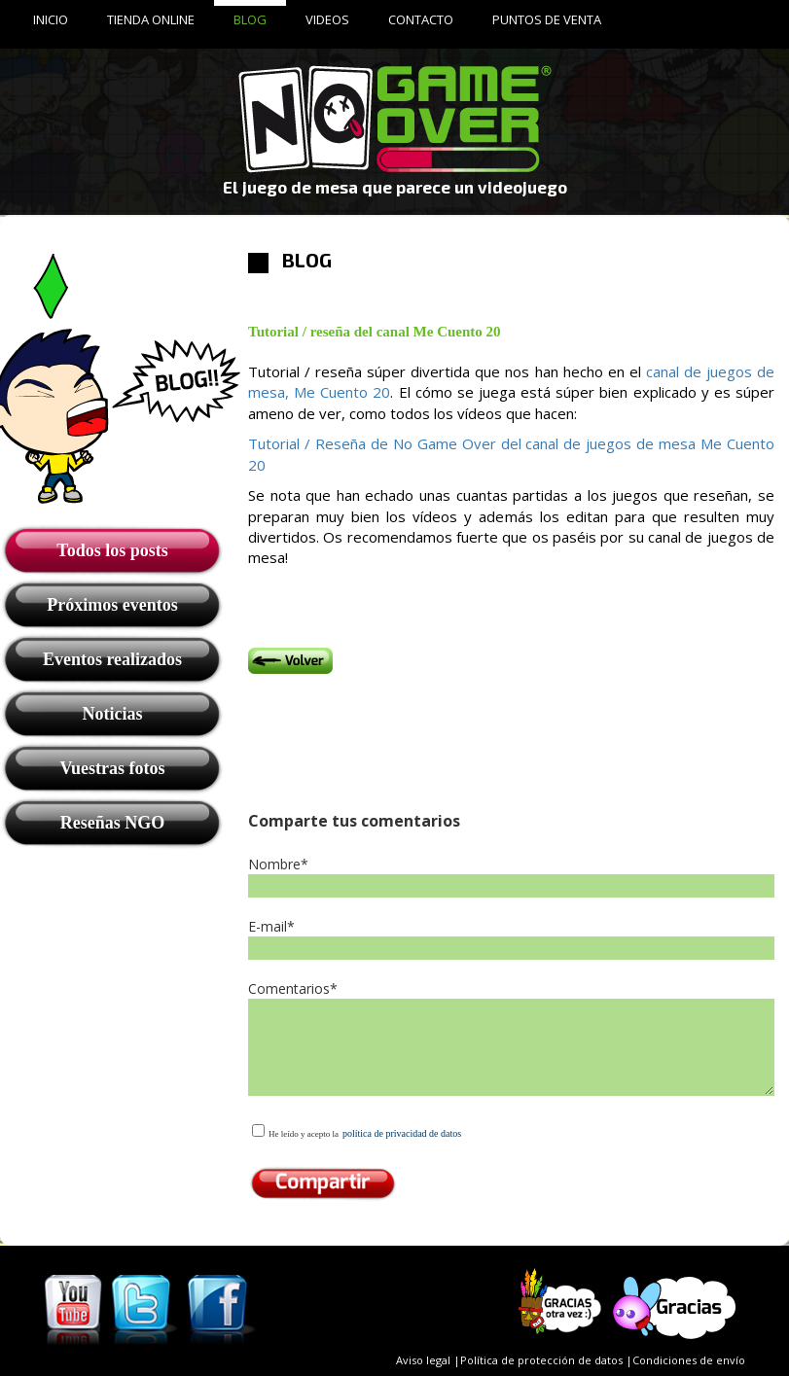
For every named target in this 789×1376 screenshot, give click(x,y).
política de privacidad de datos (401, 1133)
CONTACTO (420, 19)
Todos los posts (111, 550)
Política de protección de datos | (546, 1360)
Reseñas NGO (112, 822)
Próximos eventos (112, 605)
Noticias (113, 713)
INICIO (50, 19)
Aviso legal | (428, 1360)
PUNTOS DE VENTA (546, 19)
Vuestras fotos (112, 768)
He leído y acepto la (304, 1134)
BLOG (250, 19)
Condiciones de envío (688, 1360)
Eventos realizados (112, 659)
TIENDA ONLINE (151, 19)
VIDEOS (327, 19)
